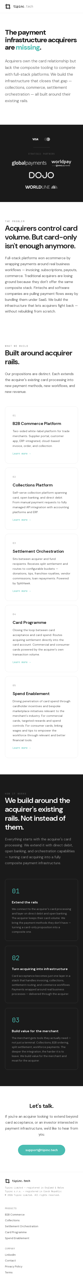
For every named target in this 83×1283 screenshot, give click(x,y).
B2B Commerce (15, 1214)
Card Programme (16, 1232)
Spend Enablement (17, 1238)
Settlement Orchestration (21, 1226)
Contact (10, 1260)
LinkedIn (10, 1255)
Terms (9, 1272)
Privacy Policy (13, 1266)
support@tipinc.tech (41, 1150)
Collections (12, 1220)
